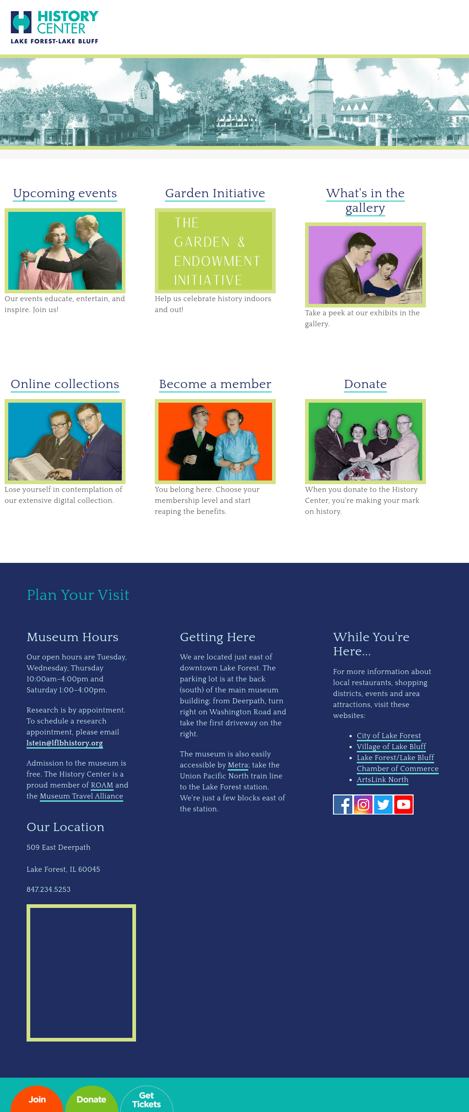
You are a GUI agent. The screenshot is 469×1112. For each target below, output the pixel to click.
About (352, 26)
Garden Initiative (215, 193)
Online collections (65, 384)
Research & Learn (284, 26)
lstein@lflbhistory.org (65, 743)
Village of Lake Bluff (391, 747)
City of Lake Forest (389, 736)
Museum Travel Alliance (81, 796)
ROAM (102, 785)
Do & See (150, 26)
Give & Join (208, 26)
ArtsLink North (383, 780)
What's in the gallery (365, 200)
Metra (238, 765)
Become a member (215, 384)
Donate (365, 384)
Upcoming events (65, 193)
